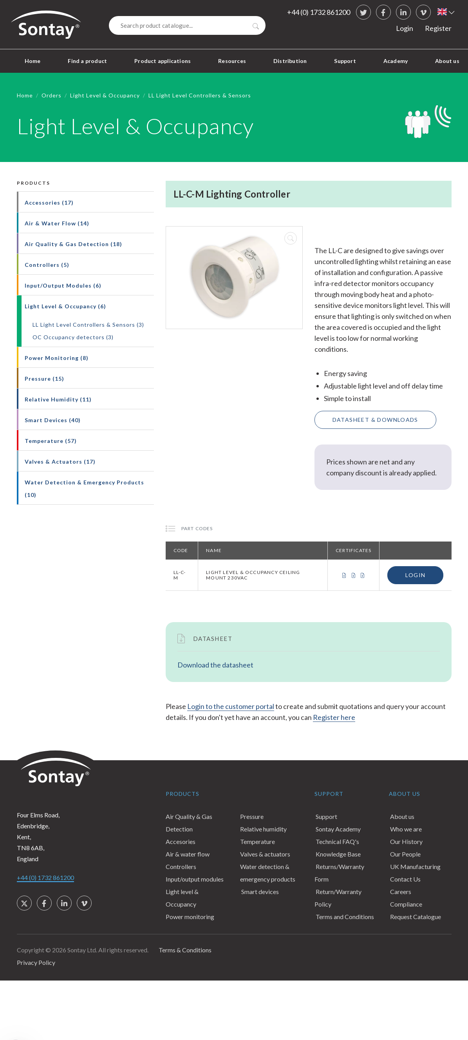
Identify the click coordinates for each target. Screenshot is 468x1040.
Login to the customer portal (230, 706)
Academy (395, 61)
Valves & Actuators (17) (60, 461)
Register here (334, 717)
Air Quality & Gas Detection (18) (73, 244)
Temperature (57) (51, 440)
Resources (232, 61)
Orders (51, 95)
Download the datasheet (215, 664)
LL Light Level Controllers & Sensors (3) (88, 324)
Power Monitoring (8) (57, 357)
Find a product (87, 61)
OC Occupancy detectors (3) (73, 337)
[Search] (187, 25)
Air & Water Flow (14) (57, 223)
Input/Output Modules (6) (63, 285)
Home (33, 61)
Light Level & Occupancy (105, 95)
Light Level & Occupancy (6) (65, 306)
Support (345, 61)
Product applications (162, 61)
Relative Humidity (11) (58, 399)
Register (438, 28)
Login (404, 28)
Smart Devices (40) (53, 420)
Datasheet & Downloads (375, 419)
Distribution (290, 61)
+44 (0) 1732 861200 (318, 12)
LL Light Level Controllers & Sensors (199, 95)
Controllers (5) (47, 264)
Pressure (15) (44, 378)
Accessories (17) (49, 202)
